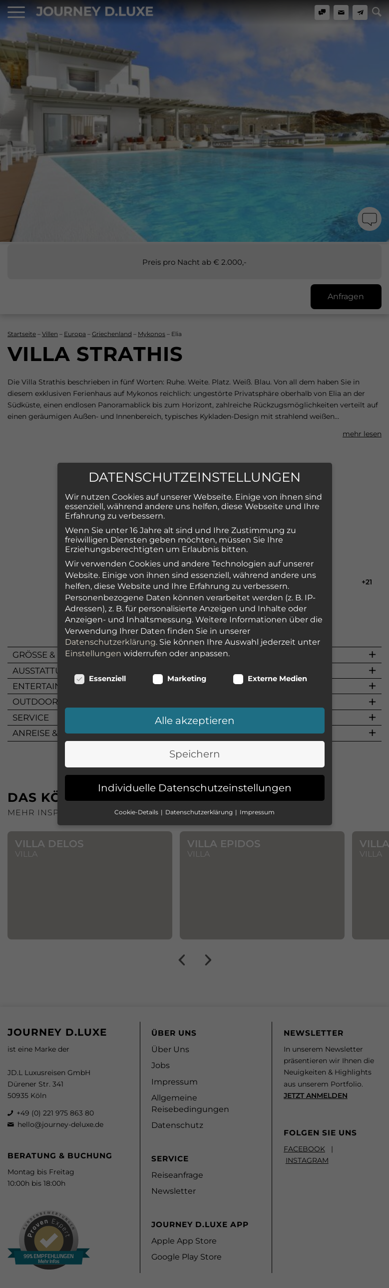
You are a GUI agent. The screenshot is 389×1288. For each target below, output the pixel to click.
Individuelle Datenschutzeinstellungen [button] (195, 757)
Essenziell (100, 648)
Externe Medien (270, 648)
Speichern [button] (194, 724)
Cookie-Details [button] (137, 781)
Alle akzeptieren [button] (195, 690)
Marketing (179, 648)
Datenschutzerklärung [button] (199, 781)
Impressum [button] (257, 781)
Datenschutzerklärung (110, 611)
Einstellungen (93, 622)
